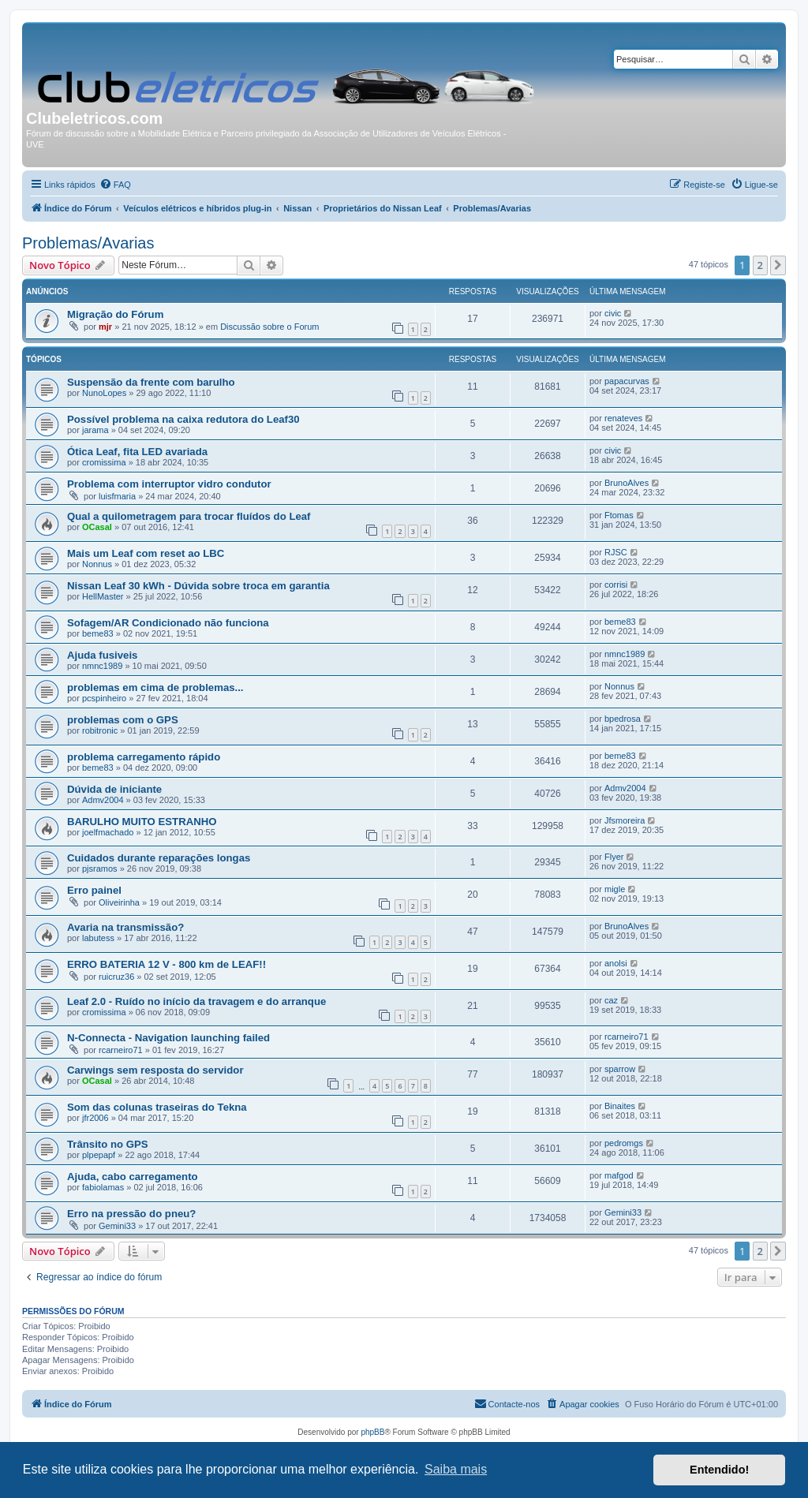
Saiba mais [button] (456, 1469)
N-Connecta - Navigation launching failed (168, 1038)
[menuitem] (115, 184)
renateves (623, 418)
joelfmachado (107, 832)
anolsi (615, 963)
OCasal (97, 527)
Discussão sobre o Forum (269, 326)
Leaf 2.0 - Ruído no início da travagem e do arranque (196, 1001)
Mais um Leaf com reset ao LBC (145, 553)
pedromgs (623, 1143)
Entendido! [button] (719, 1469)
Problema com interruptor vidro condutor (169, 484)
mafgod (619, 1175)
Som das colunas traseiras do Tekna (157, 1107)
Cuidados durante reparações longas (158, 858)
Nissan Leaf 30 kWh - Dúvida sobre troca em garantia (198, 586)
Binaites (619, 1106)
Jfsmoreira (624, 820)
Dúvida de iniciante (114, 789)
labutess (98, 938)
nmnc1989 (102, 666)
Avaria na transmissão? (125, 927)
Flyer (613, 856)
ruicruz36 (116, 976)
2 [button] (760, 265)
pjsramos (100, 868)
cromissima (104, 462)
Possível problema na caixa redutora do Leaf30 (183, 419)
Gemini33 (117, 1226)
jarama (95, 430)
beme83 (98, 633)
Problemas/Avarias (88, 243)
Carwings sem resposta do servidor (155, 1070)
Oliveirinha (119, 902)
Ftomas (619, 515)
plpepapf (98, 1155)
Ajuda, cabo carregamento (132, 1176)
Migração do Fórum (115, 314)
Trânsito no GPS (107, 1144)
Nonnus (97, 564)
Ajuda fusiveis (102, 655)
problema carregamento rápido (143, 757)
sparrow (619, 1069)
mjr (105, 326)
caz (611, 1000)
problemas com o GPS (122, 720)
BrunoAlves (626, 483)
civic (612, 313)
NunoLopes (104, 393)
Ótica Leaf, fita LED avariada (137, 452)
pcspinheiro (104, 698)
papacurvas (626, 381)
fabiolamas (103, 1187)
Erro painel (94, 890)
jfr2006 (95, 1118)
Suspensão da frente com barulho (151, 382)
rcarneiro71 (121, 1050)
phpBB (372, 1432)
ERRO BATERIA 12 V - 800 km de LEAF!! (166, 964)
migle (614, 889)
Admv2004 (103, 800)
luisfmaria (117, 496)
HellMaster (103, 596)
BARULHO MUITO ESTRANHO (142, 821)
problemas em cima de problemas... (155, 687)
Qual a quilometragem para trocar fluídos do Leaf (189, 516)
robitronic (100, 730)
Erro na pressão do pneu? (131, 1214)
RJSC (615, 552)
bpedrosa (622, 718)
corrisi (615, 584)
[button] (778, 265)
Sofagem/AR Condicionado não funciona (168, 623)
